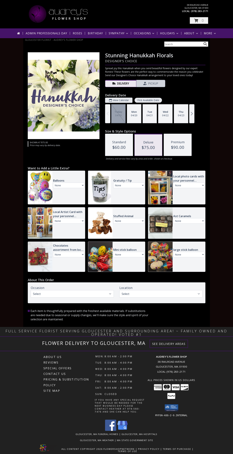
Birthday (95, 33)
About (191, 33)
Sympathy (119, 33)
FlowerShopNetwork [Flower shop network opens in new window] (119, 448)
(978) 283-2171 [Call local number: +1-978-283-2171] (199, 11)
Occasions (144, 33)
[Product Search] (183, 44)
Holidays (169, 33)
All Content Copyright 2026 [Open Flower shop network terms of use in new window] (82, 448)
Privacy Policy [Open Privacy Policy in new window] (149, 448)
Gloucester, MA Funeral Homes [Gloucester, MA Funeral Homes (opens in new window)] (97, 434)
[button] (199, 20)
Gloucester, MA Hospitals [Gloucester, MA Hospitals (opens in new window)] (139, 434)
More (210, 33)
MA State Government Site (135, 440)
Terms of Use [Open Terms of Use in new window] (127, 451)
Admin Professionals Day (46, 33)
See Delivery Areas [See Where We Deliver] (169, 344)
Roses (77, 33)
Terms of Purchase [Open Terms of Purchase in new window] (177, 448)
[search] (205, 44)
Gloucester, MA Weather (97, 440)
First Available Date (148, 100)
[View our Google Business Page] (122, 429)
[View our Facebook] (110, 429)
